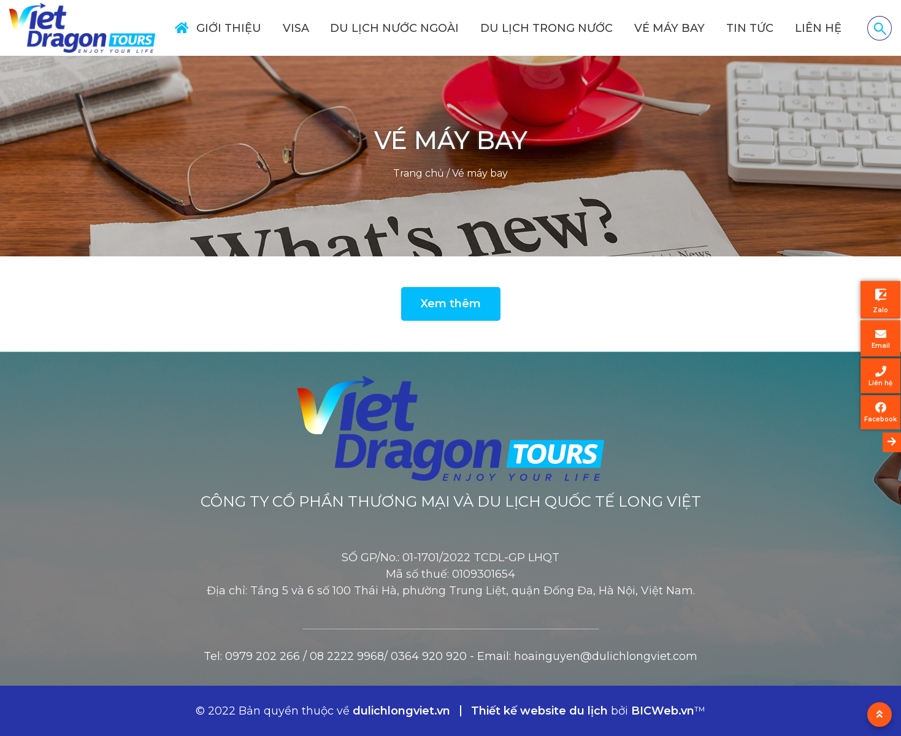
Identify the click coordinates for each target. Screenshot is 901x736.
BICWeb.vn (662, 711)
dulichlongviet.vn (401, 711)
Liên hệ (818, 28)
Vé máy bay (669, 28)
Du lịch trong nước (546, 28)
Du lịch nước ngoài (394, 28)
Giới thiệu (228, 28)
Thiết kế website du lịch (541, 711)
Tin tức (749, 28)
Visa (296, 28)
